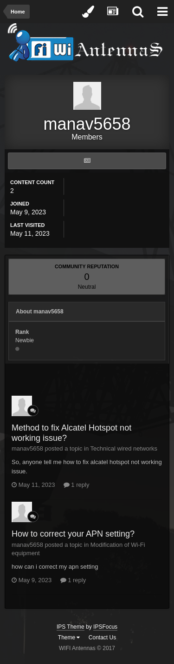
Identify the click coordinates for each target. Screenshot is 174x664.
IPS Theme (70, 627)
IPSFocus (105, 627)
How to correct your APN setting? (73, 533)
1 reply (77, 484)
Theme (69, 637)
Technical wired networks (124, 448)
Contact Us (102, 637)
